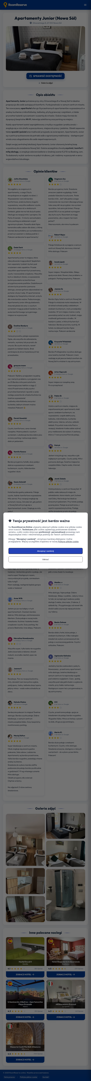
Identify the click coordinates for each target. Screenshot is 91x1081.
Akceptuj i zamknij (45, 551)
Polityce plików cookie (68, 541)
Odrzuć (45, 559)
